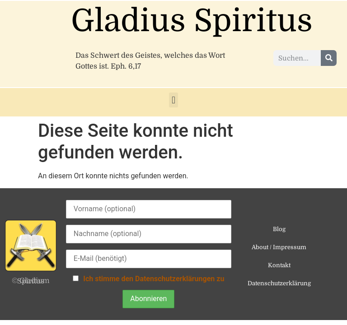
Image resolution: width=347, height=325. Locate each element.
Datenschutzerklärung (279, 283)
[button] (173, 100)
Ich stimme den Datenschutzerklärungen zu (153, 278)
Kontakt (279, 265)
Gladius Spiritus (192, 21)
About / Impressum (279, 247)
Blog (279, 229)
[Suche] (329, 58)
